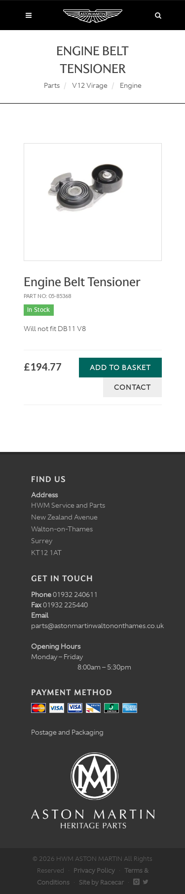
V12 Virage (90, 85)
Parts (52, 85)
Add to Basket (120, 367)
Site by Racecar (101, 882)
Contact (132, 387)
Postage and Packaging (67, 732)
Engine (131, 85)
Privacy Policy (94, 870)
